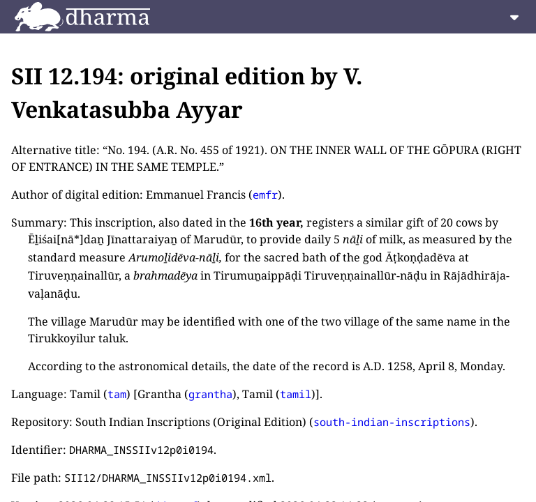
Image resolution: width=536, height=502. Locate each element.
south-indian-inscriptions (391, 422)
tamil (295, 394)
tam (116, 394)
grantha (210, 394)
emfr (265, 194)
